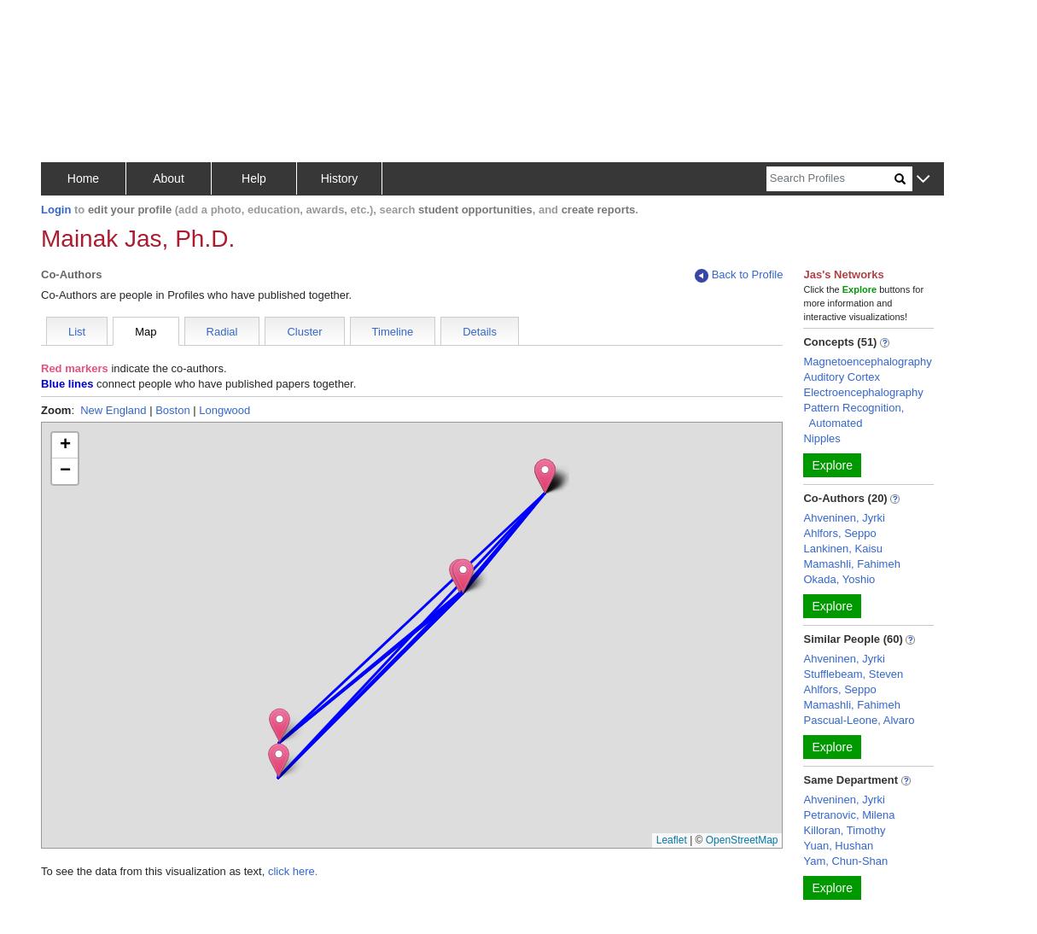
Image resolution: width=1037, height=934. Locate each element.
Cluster (304, 331)
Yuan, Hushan (838, 845)
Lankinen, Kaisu (843, 548)
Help (254, 178)
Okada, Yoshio (839, 579)
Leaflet (671, 840)
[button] (923, 179)
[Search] (830, 178)
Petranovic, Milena (848, 814)
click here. (293, 871)
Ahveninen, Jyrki (843, 517)
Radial (222, 331)
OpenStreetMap (742, 840)
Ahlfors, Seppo (839, 533)
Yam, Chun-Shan (845, 861)
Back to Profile (739, 275)
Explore (832, 465)
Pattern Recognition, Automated (853, 415)
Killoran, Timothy (844, 830)
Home (83, 178)
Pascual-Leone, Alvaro (858, 720)
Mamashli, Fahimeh (851, 563)
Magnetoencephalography (867, 361)
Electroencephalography (863, 392)
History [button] (339, 178)
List (76, 331)
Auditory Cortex (841, 377)
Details (480, 331)
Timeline (393, 331)
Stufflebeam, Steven (853, 674)
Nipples (821, 438)
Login (56, 209)
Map (145, 331)
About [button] (168, 178)
